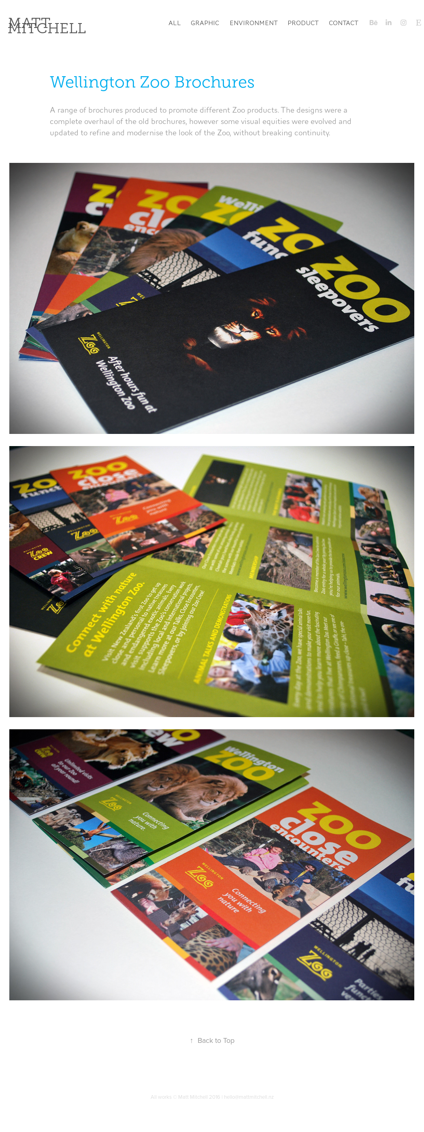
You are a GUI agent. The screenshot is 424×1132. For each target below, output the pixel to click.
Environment (254, 22)
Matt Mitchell (47, 25)
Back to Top (212, 1040)
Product (303, 22)
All (174, 22)
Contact (343, 22)
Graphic (205, 22)
